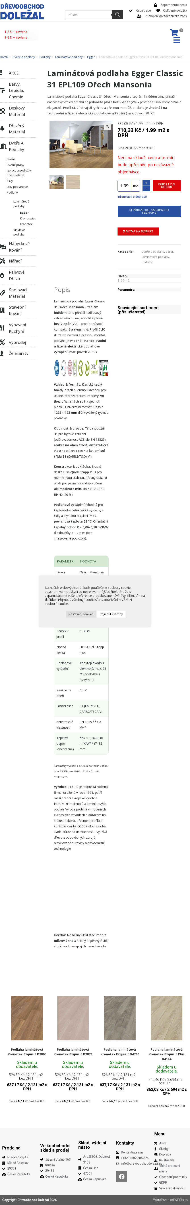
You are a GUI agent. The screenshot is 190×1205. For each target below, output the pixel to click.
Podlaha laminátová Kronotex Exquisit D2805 (27, 1051)
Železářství (19, 353)
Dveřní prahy (15, 165)
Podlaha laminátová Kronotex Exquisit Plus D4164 (167, 1054)
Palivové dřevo (17, 275)
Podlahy (45, 57)
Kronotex (26, 224)
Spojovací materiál (18, 293)
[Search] (117, 14)
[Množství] (124, 186)
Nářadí (15, 261)
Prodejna (11, 1148)
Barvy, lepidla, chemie (16, 90)
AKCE (14, 73)
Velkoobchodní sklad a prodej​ (55, 1148)
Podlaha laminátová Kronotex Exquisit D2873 (73, 1051)
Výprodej (17, 342)
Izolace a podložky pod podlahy (19, 172)
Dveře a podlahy (23, 57)
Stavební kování (17, 310)
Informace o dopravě (132, 196)
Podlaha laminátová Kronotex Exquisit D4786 (120, 1051)
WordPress (161, 1200)
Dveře (11, 159)
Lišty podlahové (17, 187)
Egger (91, 57)
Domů (4, 57)
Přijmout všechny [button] (111, 614)
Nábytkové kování (19, 247)
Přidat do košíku (166, 185)
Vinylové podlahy (19, 232)
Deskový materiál (17, 111)
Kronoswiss (28, 218)
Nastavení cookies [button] (80, 614)
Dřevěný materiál (17, 129)
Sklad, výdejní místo (92, 1145)
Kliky (10, 181)
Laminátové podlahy (69, 57)
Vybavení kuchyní (17, 328)
